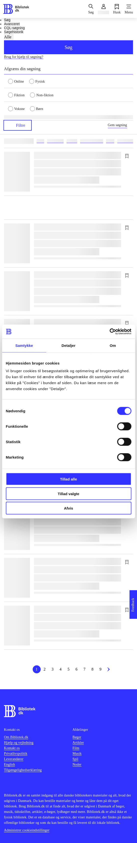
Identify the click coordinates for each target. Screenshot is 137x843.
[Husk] (117, 9)
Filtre (17, 125)
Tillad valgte (68, 493)
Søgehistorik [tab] (13, 32)
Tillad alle (68, 479)
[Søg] (91, 9)
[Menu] (129, 9)
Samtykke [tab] (24, 345)
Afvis (68, 508)
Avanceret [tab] (12, 24)
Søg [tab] (7, 20)
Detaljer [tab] (69, 345)
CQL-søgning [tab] (14, 28)
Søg (68, 47)
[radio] (18, 81)
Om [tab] (113, 345)
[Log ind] (103, 9)
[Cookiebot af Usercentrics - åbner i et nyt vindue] (109, 331)
